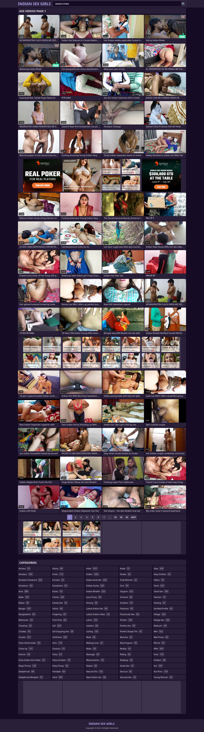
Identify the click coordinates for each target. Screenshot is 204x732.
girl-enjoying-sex (63, 631)
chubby (25, 631)
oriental (126, 597)
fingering (59, 614)
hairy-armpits (61, 660)
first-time (59, 620)
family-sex (60, 603)
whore (159, 643)
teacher (160, 597)
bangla (25, 609)
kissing (92, 603)
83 (115, 517)
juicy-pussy (94, 597)
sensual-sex (128, 677)
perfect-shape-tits (131, 631)
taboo (159, 580)
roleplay (126, 660)
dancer (25, 654)
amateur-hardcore (31, 580)
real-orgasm (129, 643)
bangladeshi (27, 614)
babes (24, 603)
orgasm (127, 591)
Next (133, 517)
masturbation (95, 660)
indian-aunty (95, 586)
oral (124, 586)
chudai (25, 637)
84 (121, 517)
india (92, 568)
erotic (58, 574)
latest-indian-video (98, 614)
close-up (26, 649)
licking (92, 631)
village (160, 614)
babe (24, 597)
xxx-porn (161, 671)
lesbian (92, 626)
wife (159, 649)
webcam (160, 626)
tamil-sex (161, 591)
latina (92, 620)
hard (57, 677)
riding (125, 654)
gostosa (58, 649)
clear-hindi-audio (30, 643)
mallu (91, 649)
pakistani (127, 609)
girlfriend (60, 637)
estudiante (60, 586)
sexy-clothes (162, 574)
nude (125, 568)
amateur (26, 574)
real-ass (126, 637)
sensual (126, 671)
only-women (129, 580)
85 (127, 517)
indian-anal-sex (96, 580)
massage (93, 654)
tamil (159, 586)
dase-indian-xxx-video (32, 660)
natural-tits (94, 671)
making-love (95, 643)
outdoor (126, 603)
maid (91, 637)
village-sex (162, 620)
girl (57, 626)
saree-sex (127, 666)
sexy (159, 568)
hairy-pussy (60, 666)
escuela (58, 580)
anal (24, 591)
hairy (57, 654)
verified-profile (163, 609)
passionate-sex (129, 614)
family (58, 597)
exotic (57, 591)
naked (91, 666)
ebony (57, 568)
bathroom (26, 620)
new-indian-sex (96, 677)
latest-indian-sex (97, 609)
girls (57, 643)
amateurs (26, 586)
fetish (57, 609)
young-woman (163, 677)
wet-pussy (161, 637)
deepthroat (27, 671)
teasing (160, 603)
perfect (126, 620)
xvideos (160, 660)
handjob (59, 671)
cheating (25, 626)
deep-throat (28, 666)
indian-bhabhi (96, 591)
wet (158, 631)
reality (125, 649)
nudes (125, 574)
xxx (158, 666)
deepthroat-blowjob (31, 677)
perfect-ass (128, 626)
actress (25, 568)
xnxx (159, 654)
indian (92, 574)
